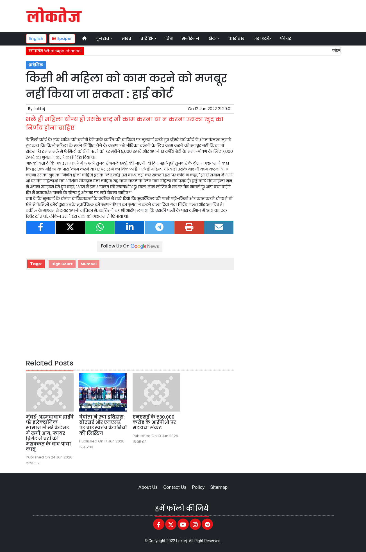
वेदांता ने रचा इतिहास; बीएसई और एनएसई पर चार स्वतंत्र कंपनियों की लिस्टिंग (103, 425)
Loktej (39, 109)
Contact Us (174, 487)
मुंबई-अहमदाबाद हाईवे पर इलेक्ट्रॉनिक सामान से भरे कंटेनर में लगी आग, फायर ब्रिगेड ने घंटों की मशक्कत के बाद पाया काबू (50, 433)
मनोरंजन (190, 38)
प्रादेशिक (148, 38)
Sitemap (219, 487)
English (36, 38)
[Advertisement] (235, 15)
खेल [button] (212, 38)
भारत (126, 38)
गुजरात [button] (102, 38)
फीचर (285, 38)
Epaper (62, 38)
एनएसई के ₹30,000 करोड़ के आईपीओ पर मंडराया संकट (154, 422)
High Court (62, 264)
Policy (198, 487)
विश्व (169, 38)
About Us (148, 487)
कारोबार (236, 38)
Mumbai (89, 264)
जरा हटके (262, 38)
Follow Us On (130, 246)
